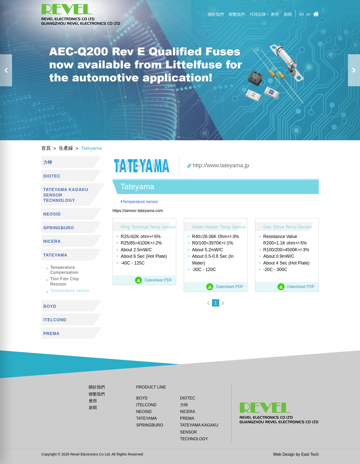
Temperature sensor (70, 290)
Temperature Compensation (64, 269)
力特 (184, 405)
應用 (275, 14)
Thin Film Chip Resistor (64, 281)
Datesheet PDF (153, 280)
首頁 (46, 148)
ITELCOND (146, 405)
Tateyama (146, 418)
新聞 (288, 14)
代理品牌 (258, 14)
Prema (187, 418)
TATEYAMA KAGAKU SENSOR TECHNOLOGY (199, 432)
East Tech (310, 454)
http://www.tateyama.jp (218, 165)
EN (301, 14)
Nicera (187, 412)
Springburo (149, 425)
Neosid (144, 412)
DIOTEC (187, 398)
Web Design (284, 454)
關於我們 (216, 14)
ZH (308, 14)
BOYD (142, 398)
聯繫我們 (237, 14)
